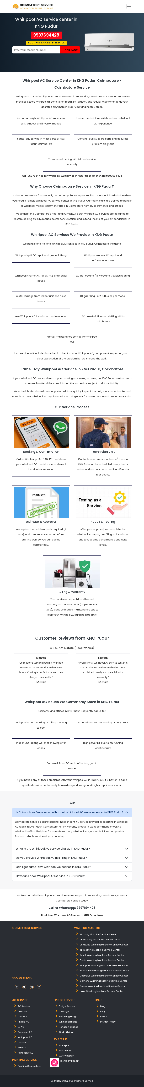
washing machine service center (98, 934)
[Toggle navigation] (129, 6)
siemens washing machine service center (103, 981)
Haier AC (23, 1047)
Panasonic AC (25, 1052)
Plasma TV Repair (69, 1061)
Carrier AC (23, 1016)
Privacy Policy (107, 1021)
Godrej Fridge (66, 1032)
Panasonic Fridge (68, 1027)
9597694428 (46, 35)
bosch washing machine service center (102, 955)
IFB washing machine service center (100, 949)
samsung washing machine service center (104, 944)
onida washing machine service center (102, 960)
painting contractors (29, 1066)
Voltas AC (23, 1011)
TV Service (65, 1050)
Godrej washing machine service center (102, 986)
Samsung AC (25, 1032)
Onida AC (23, 1042)
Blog (102, 1006)
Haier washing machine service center (101, 991)
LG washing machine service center (100, 939)
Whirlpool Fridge (68, 1021)
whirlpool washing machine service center (104, 965)
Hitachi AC (23, 1021)
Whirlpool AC (25, 1037)
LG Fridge (64, 1011)
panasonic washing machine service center (104, 970)
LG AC (21, 1027)
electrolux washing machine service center (104, 975)
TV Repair (64, 1045)
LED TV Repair (66, 1055)
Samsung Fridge (68, 1016)
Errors (103, 1016)
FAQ (102, 1011)
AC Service (24, 1006)
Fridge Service (67, 1006)
